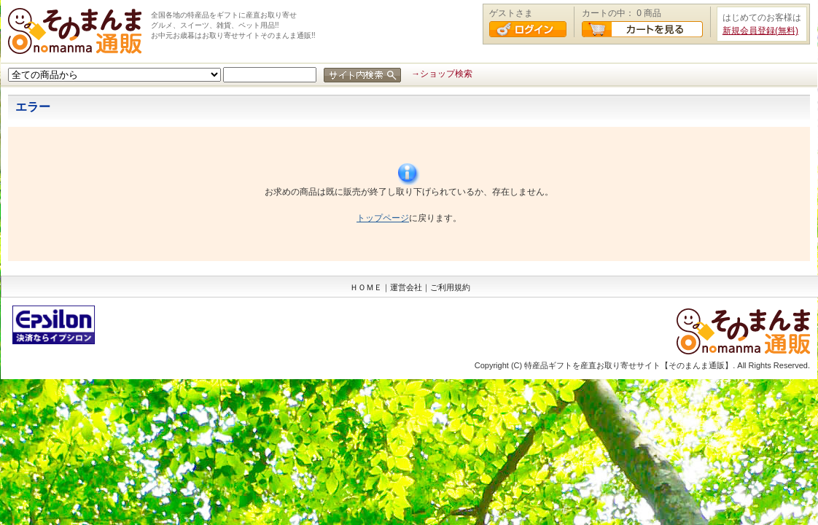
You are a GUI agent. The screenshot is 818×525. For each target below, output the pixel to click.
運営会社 (406, 287)
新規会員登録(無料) (760, 31)
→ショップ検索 (441, 74)
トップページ (383, 218)
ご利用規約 (450, 287)
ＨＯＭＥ (366, 287)
